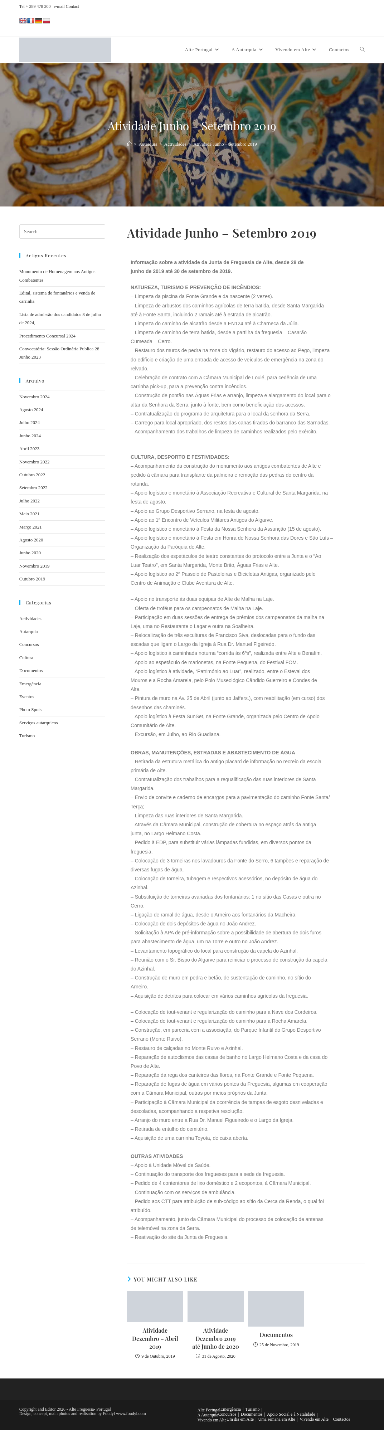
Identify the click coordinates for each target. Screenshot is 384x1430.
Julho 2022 (29, 501)
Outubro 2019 (32, 579)
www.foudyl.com (131, 1413)
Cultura (26, 657)
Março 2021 (30, 527)
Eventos (26, 696)
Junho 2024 (30, 435)
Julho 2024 (29, 422)
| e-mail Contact (65, 6)
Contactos (341, 1419)
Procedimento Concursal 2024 (47, 336)
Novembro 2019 (34, 566)
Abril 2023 (29, 448)
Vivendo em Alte (212, 1419)
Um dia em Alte (240, 1419)
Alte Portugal (209, 1409)
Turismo (27, 735)
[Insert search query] (62, 231)
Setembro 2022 (33, 487)
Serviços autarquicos (38, 722)
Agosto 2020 (31, 540)
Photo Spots (30, 709)
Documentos (276, 1334)
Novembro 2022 (34, 461)
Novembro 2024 (34, 396)
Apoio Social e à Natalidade (291, 1414)
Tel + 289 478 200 (35, 6)
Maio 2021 (29, 513)
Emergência (30, 683)
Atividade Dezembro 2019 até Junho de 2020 (215, 1338)
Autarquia (28, 631)
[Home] (129, 144)
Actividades (30, 618)
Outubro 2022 (32, 474)
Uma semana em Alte (276, 1419)
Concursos (29, 644)
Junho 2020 (30, 552)
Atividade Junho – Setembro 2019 (225, 144)
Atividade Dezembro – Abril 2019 (155, 1338)
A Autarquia (208, 1414)
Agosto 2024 (31, 409)
